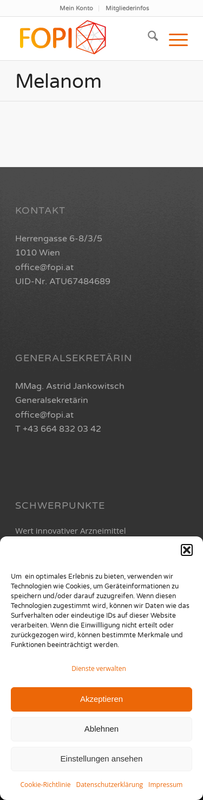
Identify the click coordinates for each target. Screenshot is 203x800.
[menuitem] (76, 8)
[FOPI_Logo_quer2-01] (84, 38)
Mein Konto (76, 8)
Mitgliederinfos (127, 8)
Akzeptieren (101, 698)
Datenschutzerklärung (109, 784)
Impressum (165, 784)
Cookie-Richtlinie (46, 784)
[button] (186, 550)
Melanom (58, 81)
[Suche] (147, 38)
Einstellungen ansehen (102, 758)
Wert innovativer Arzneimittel (70, 530)
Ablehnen (101, 728)
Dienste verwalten (98, 668)
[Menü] (173, 38)
